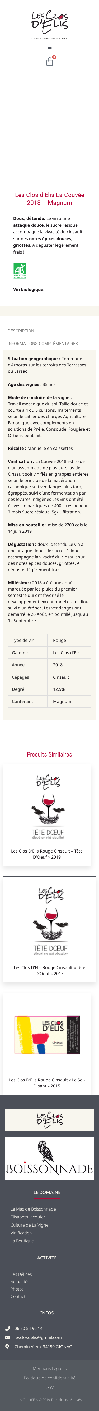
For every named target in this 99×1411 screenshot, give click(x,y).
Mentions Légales (50, 1368)
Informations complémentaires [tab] (43, 343)
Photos (17, 1289)
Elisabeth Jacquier (28, 1217)
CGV (49, 1387)
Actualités (20, 1281)
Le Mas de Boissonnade (33, 1209)
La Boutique (22, 1241)
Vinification (21, 1233)
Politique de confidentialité (50, 1378)
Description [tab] (21, 331)
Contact (18, 1296)
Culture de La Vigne (30, 1225)
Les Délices (21, 1274)
